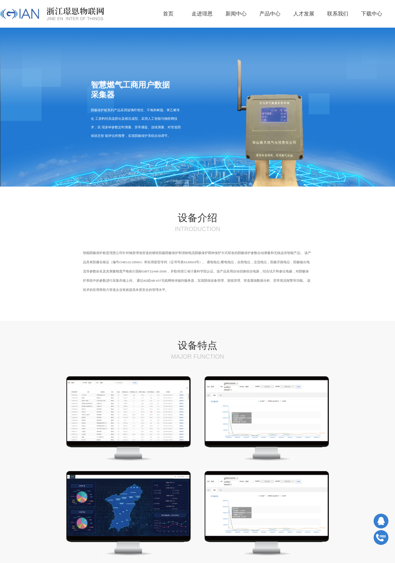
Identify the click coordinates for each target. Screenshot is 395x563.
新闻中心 (236, 13)
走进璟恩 (202, 13)
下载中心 (371, 13)
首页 (168, 13)
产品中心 (269, 13)
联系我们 (337, 13)
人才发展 (303, 13)
